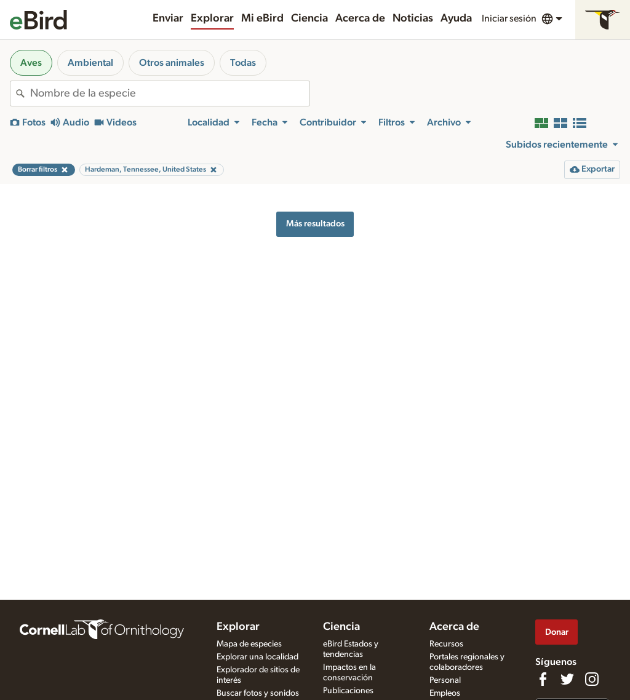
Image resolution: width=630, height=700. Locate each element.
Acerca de (360, 18)
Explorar (212, 18)
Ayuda (456, 18)
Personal (445, 680)
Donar (556, 632)
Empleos (444, 693)
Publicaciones (348, 690)
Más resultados (315, 223)
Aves (31, 63)
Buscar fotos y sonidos (258, 693)
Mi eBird (262, 18)
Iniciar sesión (509, 18)
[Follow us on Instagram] (591, 679)
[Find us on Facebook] (542, 679)
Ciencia (309, 18)
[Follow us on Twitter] (567, 679)
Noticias (413, 18)
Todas (243, 63)
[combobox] (169, 93)
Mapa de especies (249, 644)
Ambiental (90, 63)
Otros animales (171, 63)
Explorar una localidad (257, 657)
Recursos (446, 644)
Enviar (168, 18)
